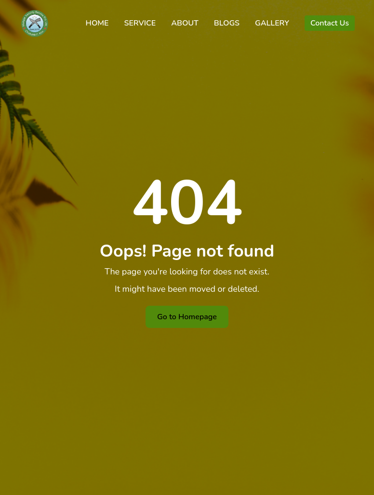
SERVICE (140, 23)
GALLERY (272, 23)
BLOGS (227, 23)
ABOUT (185, 23)
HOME (97, 23)
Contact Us (329, 23)
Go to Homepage (187, 317)
